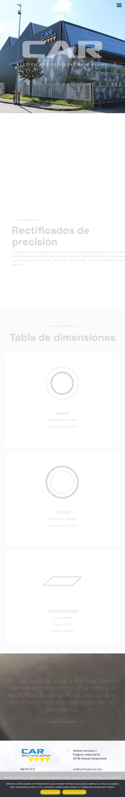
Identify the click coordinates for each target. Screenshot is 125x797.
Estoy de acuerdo (50, 792)
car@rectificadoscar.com (87, 769)
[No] (121, 788)
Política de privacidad (74, 792)
